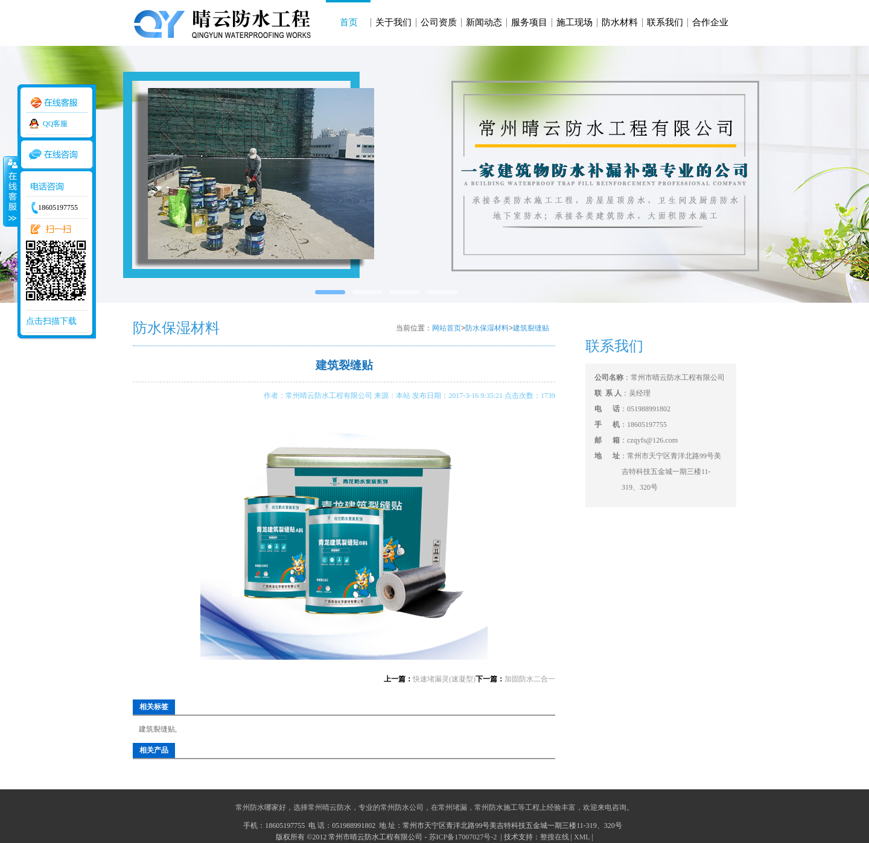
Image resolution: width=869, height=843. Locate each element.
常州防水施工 (496, 807)
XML (582, 837)
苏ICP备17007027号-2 (464, 837)
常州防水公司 (402, 807)
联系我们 (665, 22)
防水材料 (620, 22)
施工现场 (574, 22)
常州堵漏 (452, 807)
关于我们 (393, 22)
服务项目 (529, 22)
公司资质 (439, 22)
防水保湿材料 (487, 328)
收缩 (10, 191)
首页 (349, 22)
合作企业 (710, 22)
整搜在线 (554, 837)
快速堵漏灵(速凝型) (444, 679)
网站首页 (446, 328)
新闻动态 (484, 22)
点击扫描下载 (51, 321)
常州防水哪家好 (260, 807)
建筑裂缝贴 (531, 328)
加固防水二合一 (530, 679)
